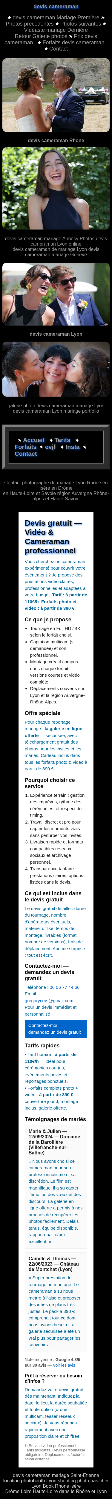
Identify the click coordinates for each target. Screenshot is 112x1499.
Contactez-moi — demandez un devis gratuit (54, 1029)
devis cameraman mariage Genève (62, 252)
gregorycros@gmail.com (49, 1000)
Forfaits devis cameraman (70, 42)
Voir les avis (64, 1365)
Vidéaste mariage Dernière (56, 30)
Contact (56, 49)
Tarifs (63, 440)
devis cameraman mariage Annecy (41, 238)
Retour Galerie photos (41, 36)
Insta (73, 447)
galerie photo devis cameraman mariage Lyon (55, 405)
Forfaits (26, 447)
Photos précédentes (29, 24)
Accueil (34, 440)
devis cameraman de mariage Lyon (50, 249)
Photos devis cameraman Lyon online (68, 241)
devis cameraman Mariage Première (56, 18)
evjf (51, 447)
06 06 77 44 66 (64, 987)
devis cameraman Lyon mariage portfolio (56, 411)
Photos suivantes (80, 24)
